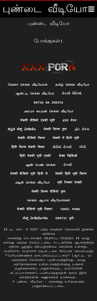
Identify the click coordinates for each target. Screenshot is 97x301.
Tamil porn (70, 209)
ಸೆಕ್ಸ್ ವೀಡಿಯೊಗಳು (35, 218)
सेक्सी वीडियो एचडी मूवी (37, 120)
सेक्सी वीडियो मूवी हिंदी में (29, 173)
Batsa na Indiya (48, 102)
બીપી (82, 147)
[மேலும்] (91, 9)
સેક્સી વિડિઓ (71, 93)
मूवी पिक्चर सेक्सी (69, 182)
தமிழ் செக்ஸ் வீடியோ (72, 84)
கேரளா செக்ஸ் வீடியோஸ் (28, 84)
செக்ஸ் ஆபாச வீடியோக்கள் (48, 200)
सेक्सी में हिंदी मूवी (66, 138)
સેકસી (67, 165)
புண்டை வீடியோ (30, 281)
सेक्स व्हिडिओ (68, 156)
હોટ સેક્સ (82, 129)
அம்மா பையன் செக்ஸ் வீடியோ (48, 111)
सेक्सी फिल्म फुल (55, 129)
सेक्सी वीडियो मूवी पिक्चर (35, 209)
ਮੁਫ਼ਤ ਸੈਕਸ (70, 120)
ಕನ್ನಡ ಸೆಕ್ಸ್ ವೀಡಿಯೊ (22, 129)
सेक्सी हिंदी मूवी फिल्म (71, 173)
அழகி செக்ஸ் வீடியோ (32, 182)
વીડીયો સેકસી (62, 147)
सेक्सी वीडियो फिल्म (31, 138)
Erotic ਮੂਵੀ (64, 218)
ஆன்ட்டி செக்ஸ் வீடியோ (35, 93)
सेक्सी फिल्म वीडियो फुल (49, 191)
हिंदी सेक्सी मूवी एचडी (35, 156)
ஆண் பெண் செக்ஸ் (40, 165)
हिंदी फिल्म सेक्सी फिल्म (28, 147)
